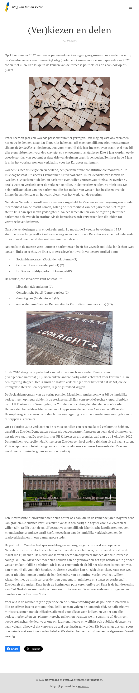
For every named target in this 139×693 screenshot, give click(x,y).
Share (12, 648)
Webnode (83, 686)
